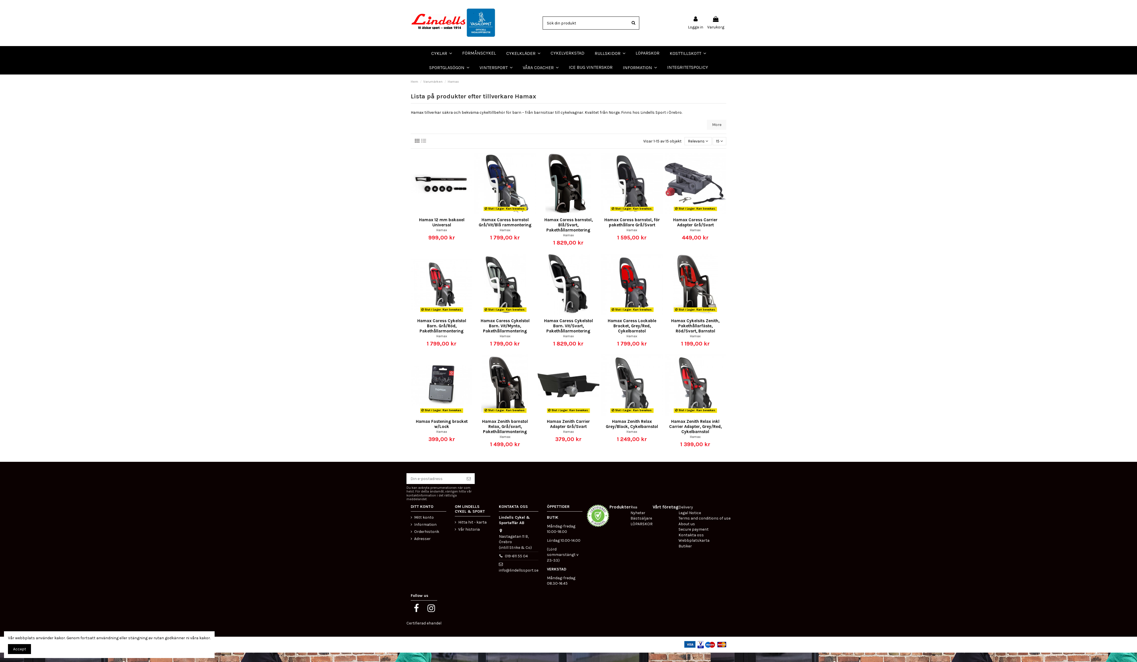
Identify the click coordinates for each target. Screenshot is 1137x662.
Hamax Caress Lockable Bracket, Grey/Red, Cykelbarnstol (632, 335)
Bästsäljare (641, 528)
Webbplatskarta (694, 550)
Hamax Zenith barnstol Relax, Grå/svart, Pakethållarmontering (505, 436)
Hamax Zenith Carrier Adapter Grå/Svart (568, 434)
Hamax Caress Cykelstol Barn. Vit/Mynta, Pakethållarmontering (505, 335)
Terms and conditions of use (705, 528)
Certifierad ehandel (423, 632)
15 (719, 150)
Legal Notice (690, 522)
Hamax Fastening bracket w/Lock (442, 434)
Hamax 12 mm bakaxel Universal (441, 232)
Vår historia (469, 538)
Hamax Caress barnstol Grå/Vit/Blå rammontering (505, 232)
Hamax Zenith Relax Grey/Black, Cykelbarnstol (632, 434)
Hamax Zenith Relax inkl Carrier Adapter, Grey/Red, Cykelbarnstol (695, 436)
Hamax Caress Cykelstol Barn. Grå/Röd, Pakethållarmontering (441, 335)
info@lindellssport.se (518, 579)
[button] (541, 67)
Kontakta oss (691, 544)
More (716, 134)
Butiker (685, 555)
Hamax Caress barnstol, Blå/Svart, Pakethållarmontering (568, 234)
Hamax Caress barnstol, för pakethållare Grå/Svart (632, 232)
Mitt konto (424, 526)
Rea (633, 516)
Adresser (422, 548)
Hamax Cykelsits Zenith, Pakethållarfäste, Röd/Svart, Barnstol (695, 335)
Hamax (441, 240)
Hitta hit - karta (472, 531)
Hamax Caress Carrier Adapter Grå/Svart (695, 232)
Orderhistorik (426, 541)
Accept (19, 649)
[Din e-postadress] (434, 488)
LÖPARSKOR (14, 79)
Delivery (686, 516)
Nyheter (637, 522)
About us (687, 533)
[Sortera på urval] (697, 151)
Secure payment (694, 539)
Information (425, 534)
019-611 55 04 (516, 565)
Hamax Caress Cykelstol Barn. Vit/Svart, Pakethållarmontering (568, 335)
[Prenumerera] (469, 488)
